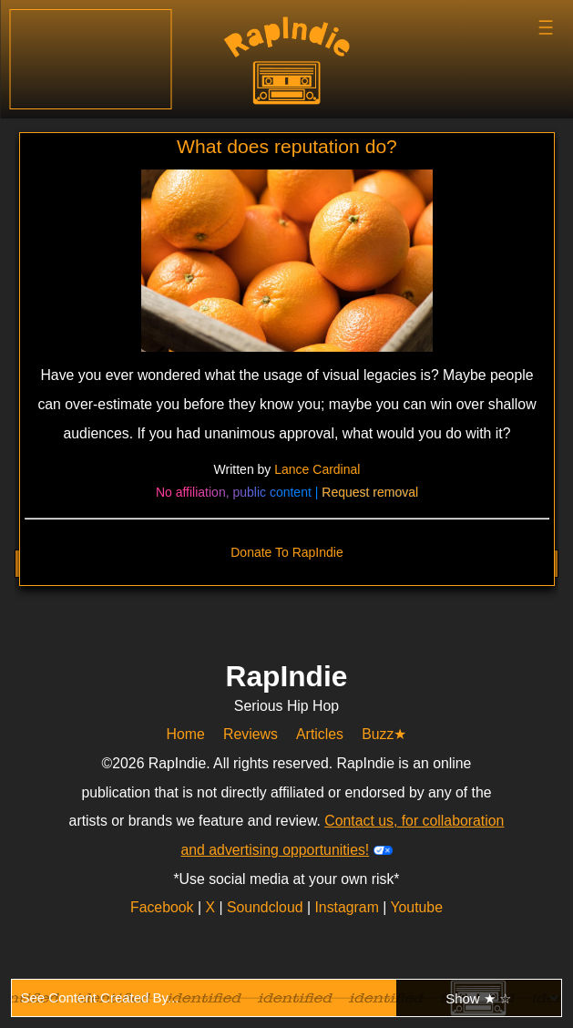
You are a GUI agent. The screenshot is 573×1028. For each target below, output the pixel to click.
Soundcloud (267, 907)
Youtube (416, 907)
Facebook (164, 907)
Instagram (348, 907)
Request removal (370, 492)
